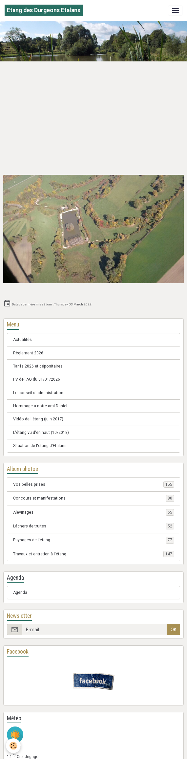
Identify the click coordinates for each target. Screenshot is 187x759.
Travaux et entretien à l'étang (93, 554)
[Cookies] (13, 745)
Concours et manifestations (93, 498)
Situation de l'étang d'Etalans (40, 445)
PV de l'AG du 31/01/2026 (36, 379)
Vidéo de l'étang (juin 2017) (38, 419)
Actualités (22, 339)
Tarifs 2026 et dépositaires (38, 366)
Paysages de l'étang (93, 540)
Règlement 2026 (28, 353)
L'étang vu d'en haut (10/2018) (41, 432)
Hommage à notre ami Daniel (40, 406)
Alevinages (93, 512)
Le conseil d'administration (38, 393)
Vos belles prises (93, 484)
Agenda (20, 592)
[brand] (44, 10)
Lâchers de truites (93, 526)
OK (174, 629)
